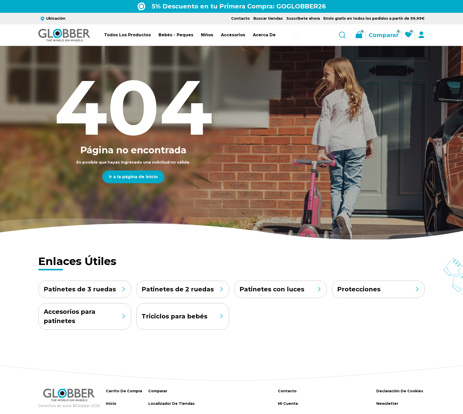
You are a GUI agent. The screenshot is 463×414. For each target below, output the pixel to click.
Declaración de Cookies (399, 391)
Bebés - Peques (176, 34)
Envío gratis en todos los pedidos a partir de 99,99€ (374, 18)
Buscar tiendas (268, 18)
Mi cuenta (287, 403)
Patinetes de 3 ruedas (85, 289)
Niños (207, 34)
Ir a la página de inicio (133, 176)
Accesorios (233, 34)
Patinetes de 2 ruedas (183, 289)
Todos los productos (127, 34)
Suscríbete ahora (303, 18)
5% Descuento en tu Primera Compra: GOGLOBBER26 (239, 6)
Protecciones (378, 289)
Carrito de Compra (124, 391)
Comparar (157, 391)
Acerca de (264, 34)
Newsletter (387, 403)
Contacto (240, 18)
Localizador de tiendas (171, 403)
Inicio (111, 403)
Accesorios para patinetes (85, 316)
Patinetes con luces (281, 289)
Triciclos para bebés (183, 316)
